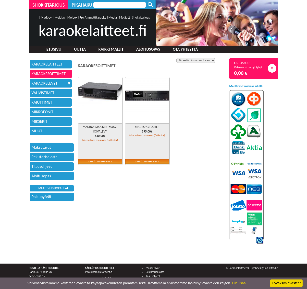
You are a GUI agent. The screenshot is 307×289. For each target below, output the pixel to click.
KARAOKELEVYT (51, 83)
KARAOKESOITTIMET (49, 73)
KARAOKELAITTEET (47, 64)
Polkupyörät (41, 196)
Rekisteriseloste (45, 156)
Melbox (72, 17)
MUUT (37, 130)
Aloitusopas (148, 49)
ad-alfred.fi (271, 268)
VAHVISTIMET (43, 92)
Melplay (60, 17)
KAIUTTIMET (42, 102)
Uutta (80, 49)
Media (113, 17)
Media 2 (124, 17)
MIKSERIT (40, 121)
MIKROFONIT (42, 111)
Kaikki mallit (110, 49)
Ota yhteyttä (185, 49)
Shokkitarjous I (141, 17)
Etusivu (54, 49)
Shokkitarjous (49, 5)
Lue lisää (239, 283)
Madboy (46, 17)
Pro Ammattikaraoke (92, 17)
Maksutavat (41, 147)
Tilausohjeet (42, 166)
